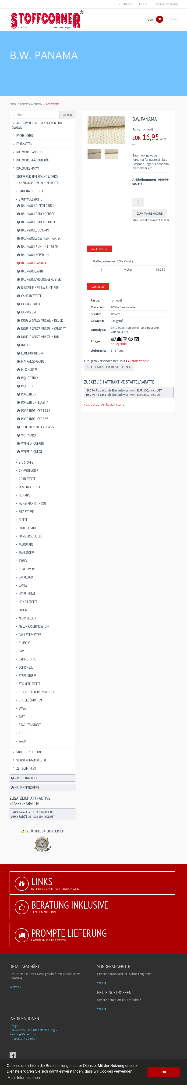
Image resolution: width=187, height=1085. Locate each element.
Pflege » (15, 1026)
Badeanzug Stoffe (29, 191)
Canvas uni (26, 312)
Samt (20, 651)
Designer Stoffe (27, 487)
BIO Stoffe (23, 462)
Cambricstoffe (29, 296)
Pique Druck (28, 378)
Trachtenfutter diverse (36, 427)
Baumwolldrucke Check (36, 214)
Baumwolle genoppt (33, 230)
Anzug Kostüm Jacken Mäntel (37, 183)
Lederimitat (24, 593)
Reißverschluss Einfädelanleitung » (33, 1030)
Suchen (67, 115)
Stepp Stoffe (25, 675)
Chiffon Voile (26, 470)
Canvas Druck (28, 304)
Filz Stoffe (24, 511)
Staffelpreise (99, 249)
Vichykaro (26, 435)
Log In (143, 4)
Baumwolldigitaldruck (35, 205)
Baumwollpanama (31, 104)
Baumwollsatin (30, 271)
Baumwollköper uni (33, 255)
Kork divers (24, 569)
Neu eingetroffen (25, 787)
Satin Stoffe (25, 659)
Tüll (19, 733)
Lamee (20, 585)
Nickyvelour (25, 618)
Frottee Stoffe (26, 528)
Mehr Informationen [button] (23, 1078)
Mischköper (27, 369)
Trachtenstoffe (27, 725)
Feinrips (22, 495)
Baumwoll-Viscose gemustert (39, 279)
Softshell (23, 667)
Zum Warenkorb (150, 213)
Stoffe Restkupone (27, 752)
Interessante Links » (23, 1038)
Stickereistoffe (27, 684)
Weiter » (15, 987)
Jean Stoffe (24, 552)
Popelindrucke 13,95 (33, 410)
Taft (19, 716)
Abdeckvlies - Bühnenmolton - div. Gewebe (37, 125)
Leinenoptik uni (30, 353)
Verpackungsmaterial (29, 760)
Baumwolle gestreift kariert (39, 238)
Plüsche (22, 643)
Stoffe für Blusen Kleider (34, 692)
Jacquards (24, 544)
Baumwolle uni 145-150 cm (38, 246)
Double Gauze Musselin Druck (40, 320)
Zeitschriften (24, 768)
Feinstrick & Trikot (30, 503)
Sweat (20, 708)
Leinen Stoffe (26, 602)
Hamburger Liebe (28, 536)
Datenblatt (98, 287)
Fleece (21, 520)
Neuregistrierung (166, 4)
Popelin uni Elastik (32, 402)
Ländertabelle (139, 361)
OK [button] (163, 1072)
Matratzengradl (31, 361)
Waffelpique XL (30, 451)
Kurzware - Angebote (28, 152)
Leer (151, 20)
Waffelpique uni (30, 443)
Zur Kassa (125, 4)
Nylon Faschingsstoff (31, 626)
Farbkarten (22, 144)
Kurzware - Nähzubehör (31, 160)
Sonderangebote (24, 778)
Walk (20, 741)
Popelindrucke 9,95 (33, 419)
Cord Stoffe (25, 479)
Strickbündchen (28, 700)
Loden (20, 610)
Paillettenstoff (27, 634)
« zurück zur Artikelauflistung (104, 404)
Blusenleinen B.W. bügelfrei (38, 287)
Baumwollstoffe (28, 199)
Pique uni (26, 386)
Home (13, 104)
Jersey (21, 561)
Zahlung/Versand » (22, 1034)
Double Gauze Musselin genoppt (41, 328)
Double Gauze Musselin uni (38, 337)
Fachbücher (22, 135)
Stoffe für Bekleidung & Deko (35, 176)
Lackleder (23, 577)
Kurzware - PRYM (25, 168)
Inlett (23, 345)
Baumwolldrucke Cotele (36, 222)
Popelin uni (27, 394)
